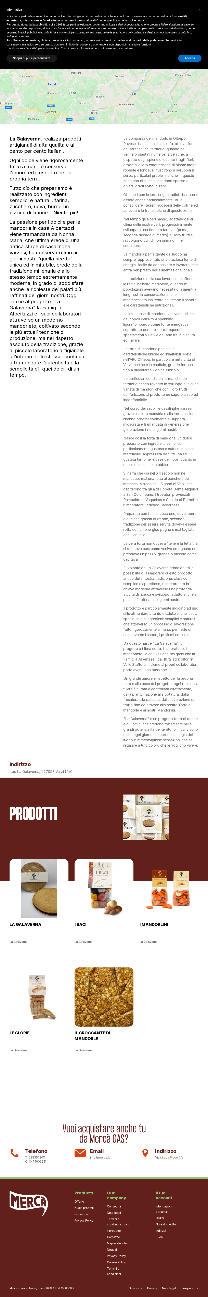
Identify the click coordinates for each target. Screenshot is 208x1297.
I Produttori (102, 12)
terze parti (69, 1252)
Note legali (114, 1212)
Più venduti (82, 1214)
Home (46, 12)
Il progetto (65, 12)
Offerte (79, 1201)
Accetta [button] (190, 1285)
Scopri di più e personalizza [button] (31, 1285)
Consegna (114, 1206)
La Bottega (126, 12)
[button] (199, 1237)
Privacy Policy (84, 1220)
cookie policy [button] (136, 1248)
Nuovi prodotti (84, 1208)
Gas (83, 12)
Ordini (160, 1218)
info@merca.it (100, 1157)
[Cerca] (158, 12)
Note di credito (166, 1224)
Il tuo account (164, 1195)
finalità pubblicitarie (30, 1260)
